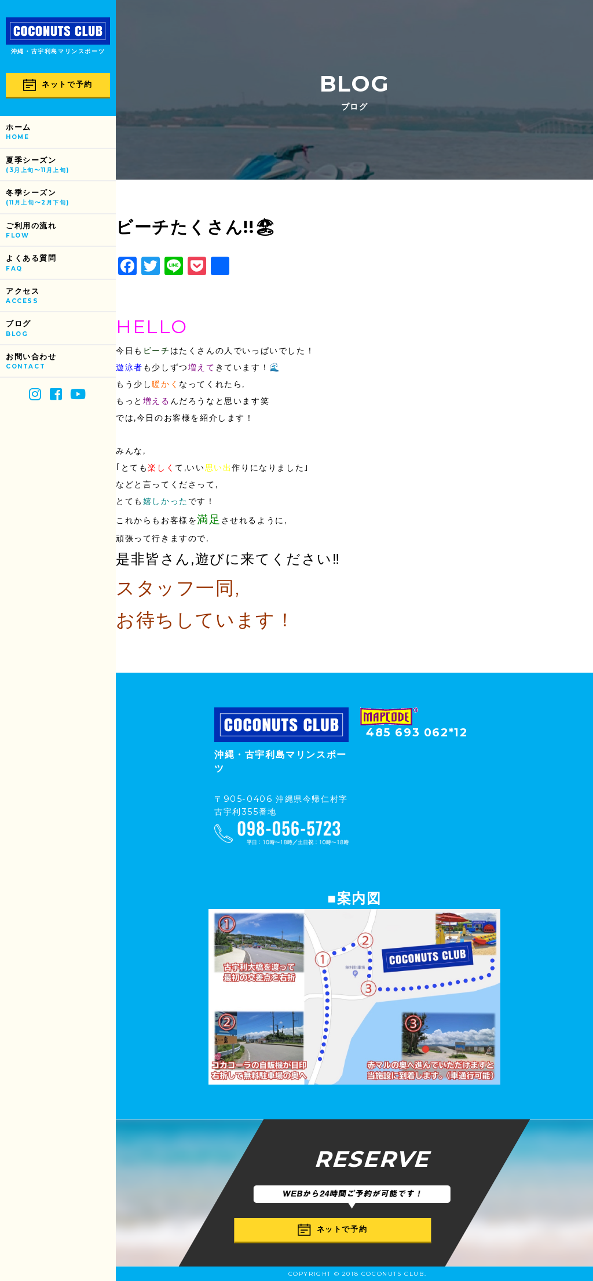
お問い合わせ (61, 361)
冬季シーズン (61, 197)
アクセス (61, 296)
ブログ (61, 328)
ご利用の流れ (61, 230)
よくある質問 (61, 263)
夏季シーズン (61, 165)
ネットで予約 (58, 85)
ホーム (61, 132)
